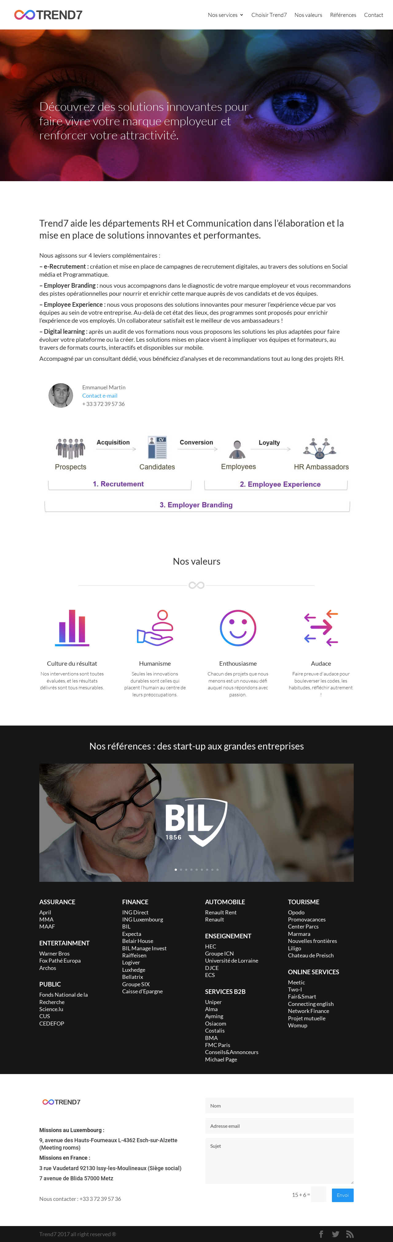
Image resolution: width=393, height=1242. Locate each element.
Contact (373, 15)
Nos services (223, 15)
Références (343, 15)
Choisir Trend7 (269, 15)
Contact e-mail (100, 395)
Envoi (343, 1195)
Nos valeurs (308, 15)
